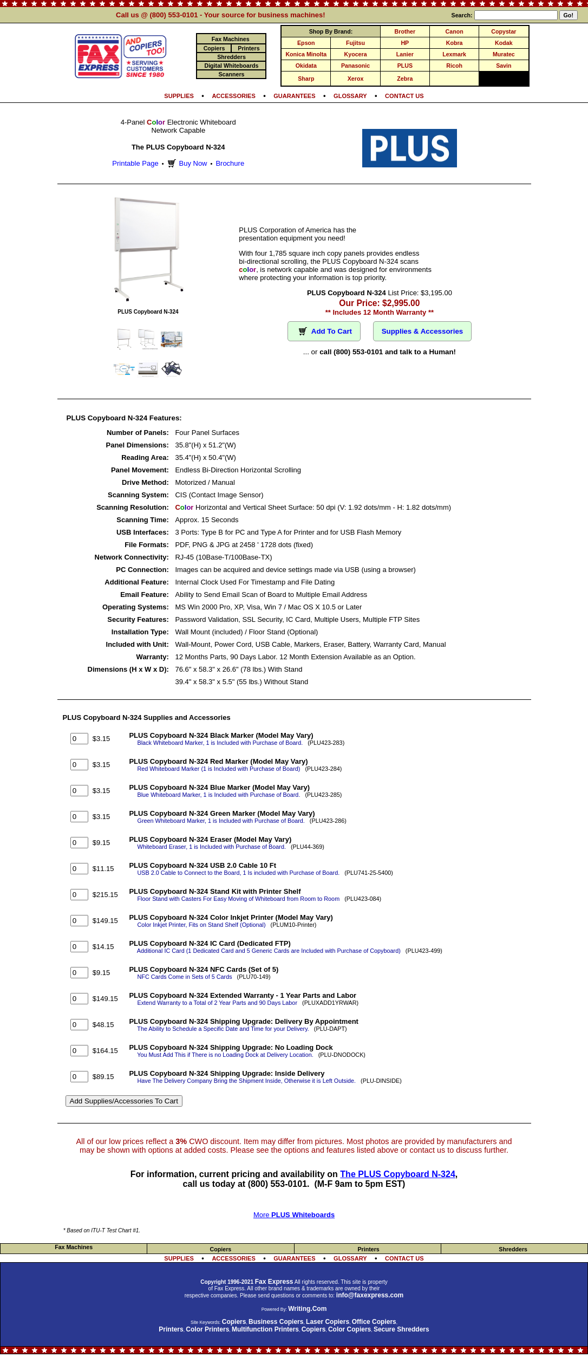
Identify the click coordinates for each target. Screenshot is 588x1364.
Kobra (454, 43)
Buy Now (186, 163)
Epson (306, 43)
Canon (454, 31)
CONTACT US (404, 96)
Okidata (306, 65)
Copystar (503, 31)
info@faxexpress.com (369, 1295)
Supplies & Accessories (422, 331)
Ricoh (454, 65)
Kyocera (355, 54)
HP (405, 43)
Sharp (306, 78)
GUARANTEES (294, 96)
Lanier (405, 54)
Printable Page (135, 163)
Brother (405, 31)
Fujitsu (355, 43)
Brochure (229, 163)
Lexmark (454, 54)
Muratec (504, 54)
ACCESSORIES (233, 96)
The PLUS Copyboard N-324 (397, 1174)
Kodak (504, 43)
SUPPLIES (179, 96)
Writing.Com (307, 1309)
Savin (503, 65)
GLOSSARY (350, 96)
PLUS (405, 65)
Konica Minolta (305, 54)
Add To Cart (324, 331)
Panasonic (355, 65)
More (294, 1215)
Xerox (356, 78)
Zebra (405, 78)
